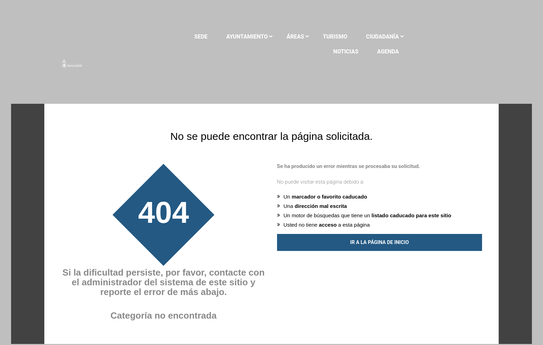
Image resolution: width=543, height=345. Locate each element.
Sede (191, 36)
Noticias (421, 36)
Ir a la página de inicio (379, 232)
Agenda (463, 36)
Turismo (325, 36)
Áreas (286, 36)
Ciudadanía (373, 36)
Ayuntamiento (237, 36)
